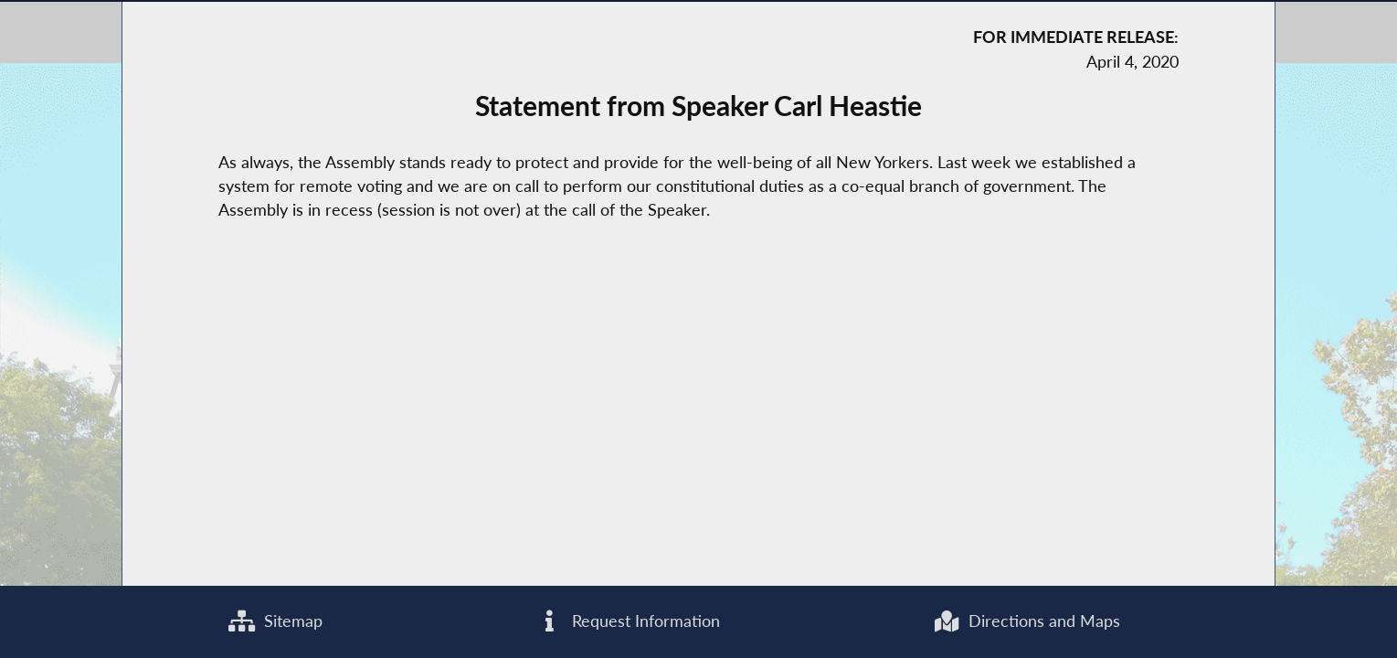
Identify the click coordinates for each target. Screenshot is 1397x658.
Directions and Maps (1026, 621)
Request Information (628, 621)
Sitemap (275, 621)
